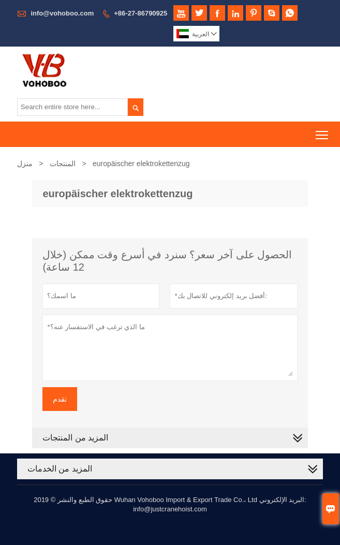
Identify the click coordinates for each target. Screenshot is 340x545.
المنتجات (63, 163)
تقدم (60, 399)
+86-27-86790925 (140, 13)
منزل (25, 163)
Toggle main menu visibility (323, 131)
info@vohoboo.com (62, 13)
